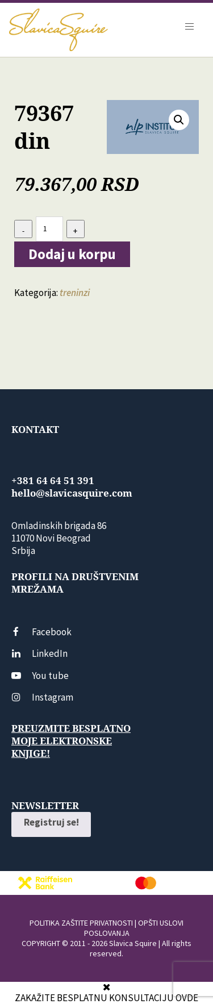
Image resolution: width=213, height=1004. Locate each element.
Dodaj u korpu (72, 254)
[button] (179, 120)
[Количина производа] (49, 228)
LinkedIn (39, 653)
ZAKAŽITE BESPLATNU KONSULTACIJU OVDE (106, 997)
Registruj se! (51, 822)
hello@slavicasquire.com (71, 493)
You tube (40, 675)
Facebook (41, 632)
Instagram (42, 697)
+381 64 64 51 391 (52, 480)
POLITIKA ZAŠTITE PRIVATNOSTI (81, 923)
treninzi (75, 292)
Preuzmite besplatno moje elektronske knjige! (71, 741)
